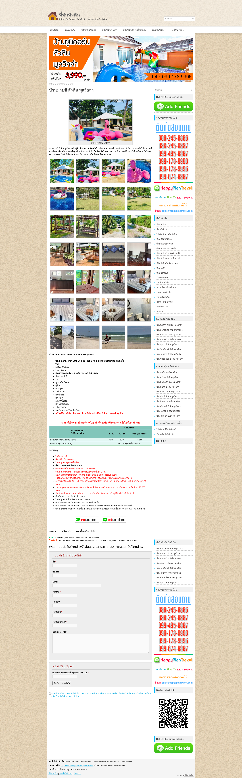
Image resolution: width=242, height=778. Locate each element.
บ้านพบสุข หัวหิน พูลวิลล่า (167, 387)
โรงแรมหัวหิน (162, 278)
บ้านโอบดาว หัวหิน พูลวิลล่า (168, 354)
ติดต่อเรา (160, 311)
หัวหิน (76, 696)
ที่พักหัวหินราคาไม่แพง (80, 693)
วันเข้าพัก (56, 602)
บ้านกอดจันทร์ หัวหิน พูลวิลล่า (169, 330)
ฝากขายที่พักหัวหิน (164, 302)
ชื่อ (54, 562)
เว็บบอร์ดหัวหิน (162, 297)
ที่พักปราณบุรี (162, 273)
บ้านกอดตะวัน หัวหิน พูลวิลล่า (169, 339)
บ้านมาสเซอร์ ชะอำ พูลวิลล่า (168, 382)
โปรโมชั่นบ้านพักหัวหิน (166, 234)
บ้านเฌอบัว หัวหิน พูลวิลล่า (168, 392)
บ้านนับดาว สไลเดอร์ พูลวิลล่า (169, 325)
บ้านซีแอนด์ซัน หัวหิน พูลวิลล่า (169, 359)
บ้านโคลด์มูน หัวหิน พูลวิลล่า (169, 411)
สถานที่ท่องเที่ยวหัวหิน (166, 287)
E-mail (55, 582)
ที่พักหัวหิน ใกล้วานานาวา (167, 263)
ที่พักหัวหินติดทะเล (164, 239)
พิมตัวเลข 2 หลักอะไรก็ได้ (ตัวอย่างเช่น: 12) (70, 673)
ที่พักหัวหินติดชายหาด (61, 693)
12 (70, 84)
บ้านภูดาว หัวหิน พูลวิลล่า (167, 344)
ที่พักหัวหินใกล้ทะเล (98, 693)
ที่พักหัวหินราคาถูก (164, 244)
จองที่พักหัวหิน (162, 306)
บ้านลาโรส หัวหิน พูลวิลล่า (167, 377)
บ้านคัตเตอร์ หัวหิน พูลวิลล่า (168, 406)
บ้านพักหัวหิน (112, 693)
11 (68, 84)
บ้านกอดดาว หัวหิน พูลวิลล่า (168, 335)
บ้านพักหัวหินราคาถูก (64, 696)
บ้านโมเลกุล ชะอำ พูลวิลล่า (168, 416)
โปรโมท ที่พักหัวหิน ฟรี (166, 429)
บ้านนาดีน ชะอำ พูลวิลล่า (167, 372)
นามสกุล (55, 572)
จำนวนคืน (57, 612)
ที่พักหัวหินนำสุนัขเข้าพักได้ (168, 253)
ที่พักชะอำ (160, 268)
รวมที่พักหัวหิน (162, 282)
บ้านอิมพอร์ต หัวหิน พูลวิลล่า (168, 401)
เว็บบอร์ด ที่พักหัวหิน (165, 434)
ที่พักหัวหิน (69, 14)
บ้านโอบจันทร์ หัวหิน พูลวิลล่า (169, 349)
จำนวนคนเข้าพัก (59, 622)
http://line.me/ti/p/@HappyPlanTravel (77, 765)
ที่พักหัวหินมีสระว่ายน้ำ (166, 249)
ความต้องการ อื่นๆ (59, 632)
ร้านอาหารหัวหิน (163, 292)
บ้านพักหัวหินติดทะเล (126, 693)
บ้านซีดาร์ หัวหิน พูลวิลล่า (167, 396)
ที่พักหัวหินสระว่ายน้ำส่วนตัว (168, 258)
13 (72, 84)
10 (66, 84)
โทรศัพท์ (56, 592)
